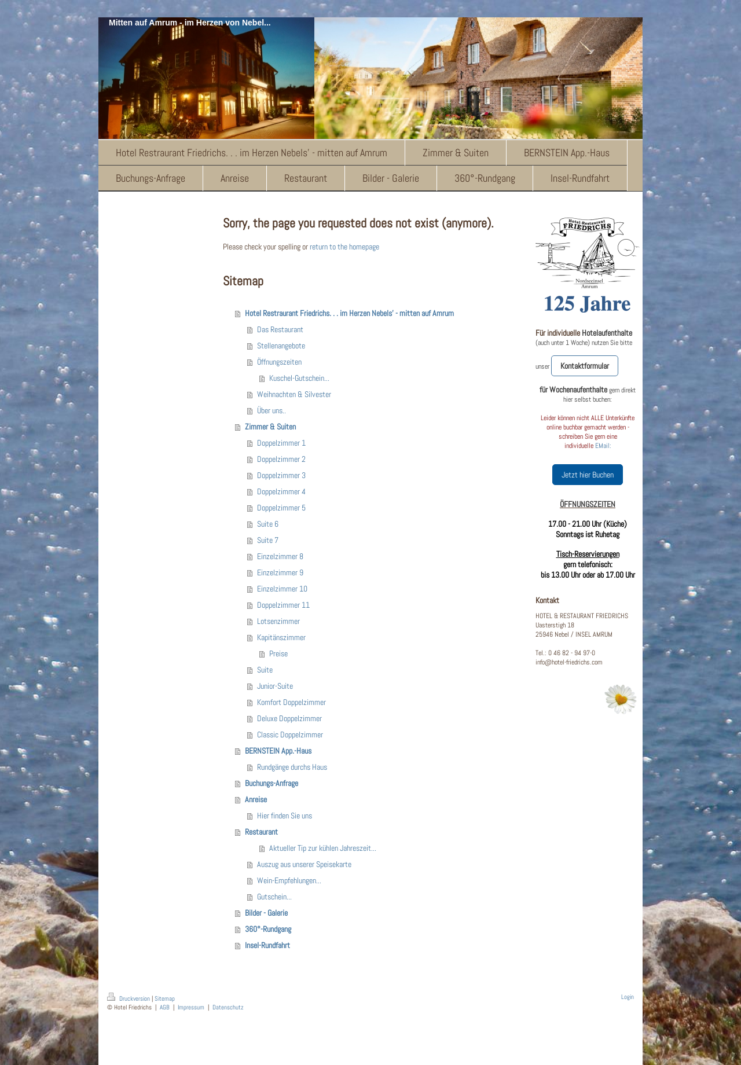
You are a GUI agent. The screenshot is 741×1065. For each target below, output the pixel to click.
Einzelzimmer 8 (280, 556)
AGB (165, 1007)
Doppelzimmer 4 (281, 491)
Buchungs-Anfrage (271, 783)
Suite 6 (267, 524)
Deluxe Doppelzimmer (289, 718)
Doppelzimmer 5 (281, 507)
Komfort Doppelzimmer (291, 702)
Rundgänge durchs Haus (292, 767)
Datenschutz (228, 1007)
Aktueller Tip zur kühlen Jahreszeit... (322, 848)
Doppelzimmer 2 (281, 459)
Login (627, 997)
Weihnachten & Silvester (294, 394)
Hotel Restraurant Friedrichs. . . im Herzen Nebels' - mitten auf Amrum (349, 313)
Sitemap (165, 998)
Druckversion (129, 998)
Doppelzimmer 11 (283, 605)
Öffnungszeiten (279, 362)
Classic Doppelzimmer (290, 734)
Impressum (191, 1007)
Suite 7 (267, 540)
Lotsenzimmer (278, 621)
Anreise (256, 799)
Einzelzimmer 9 (280, 572)
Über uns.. (271, 410)
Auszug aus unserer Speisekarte (304, 864)
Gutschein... (274, 896)
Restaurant (261, 832)
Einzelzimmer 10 (282, 588)
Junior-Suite (275, 686)
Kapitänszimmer (281, 637)
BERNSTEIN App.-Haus (278, 751)
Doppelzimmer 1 (281, 443)
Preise (278, 653)
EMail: (603, 445)
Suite (265, 669)
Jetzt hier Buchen (588, 474)
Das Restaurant (280, 329)
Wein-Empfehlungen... (289, 880)
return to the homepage (344, 246)
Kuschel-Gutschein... (299, 378)
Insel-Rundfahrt (267, 945)
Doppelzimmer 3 (281, 475)
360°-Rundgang (268, 929)
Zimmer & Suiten (270, 426)
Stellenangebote (281, 345)
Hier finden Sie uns (284, 815)
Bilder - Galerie (266, 913)
